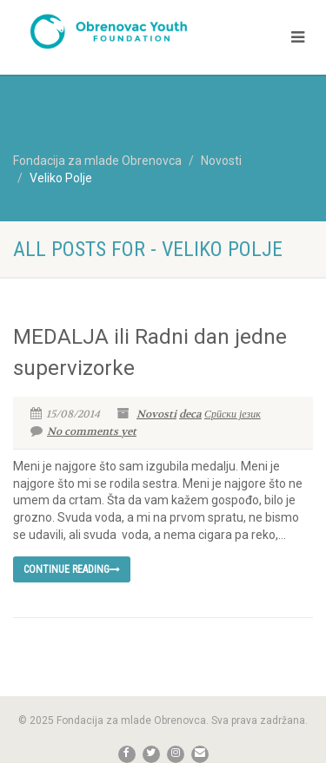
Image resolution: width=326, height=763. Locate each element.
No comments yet (83, 431)
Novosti (156, 414)
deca (190, 414)
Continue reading (71, 569)
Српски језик (232, 414)
